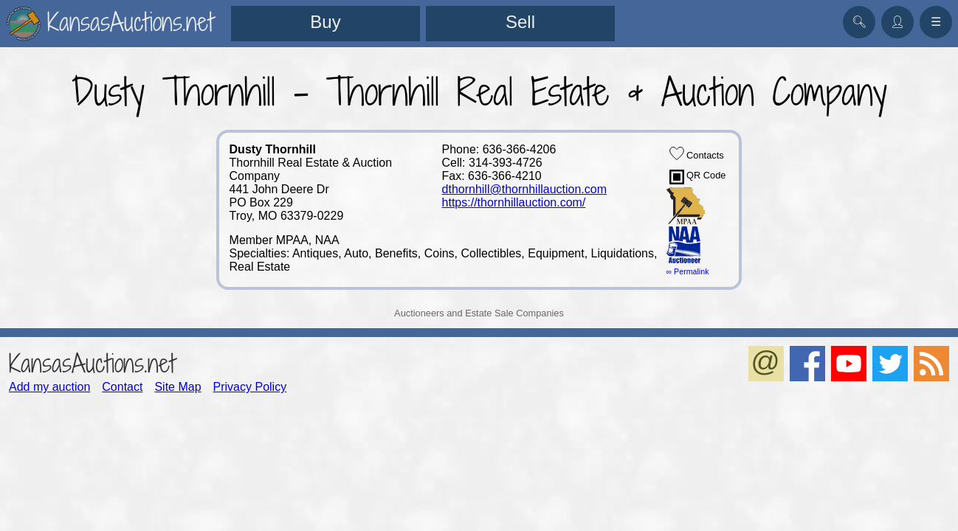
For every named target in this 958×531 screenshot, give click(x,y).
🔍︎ (859, 21)
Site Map (177, 387)
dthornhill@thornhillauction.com (524, 189)
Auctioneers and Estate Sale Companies (479, 313)
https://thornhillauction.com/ (514, 202)
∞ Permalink (687, 271)
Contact (122, 387)
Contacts (696, 153)
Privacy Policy (250, 387)
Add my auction (49, 387)
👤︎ (897, 21)
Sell (520, 22)
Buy (325, 22)
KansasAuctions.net (92, 363)
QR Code (697, 177)
